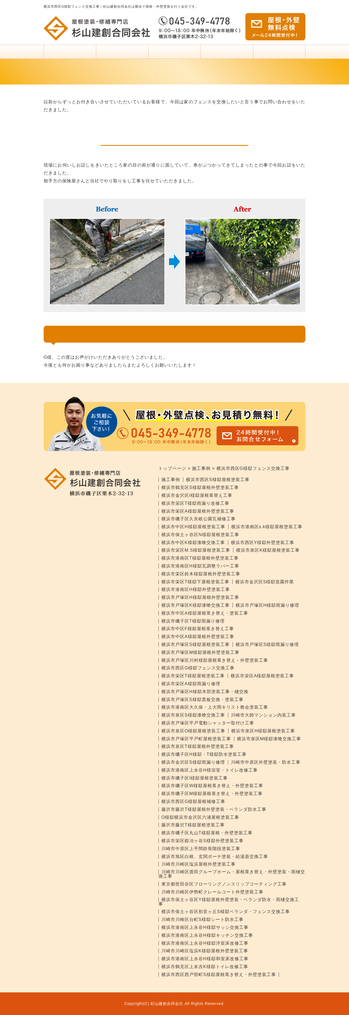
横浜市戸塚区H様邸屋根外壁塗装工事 (200, 597)
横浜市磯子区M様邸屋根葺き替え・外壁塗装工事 (212, 793)
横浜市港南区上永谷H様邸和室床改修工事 (204, 958)
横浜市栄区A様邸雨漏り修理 (190, 683)
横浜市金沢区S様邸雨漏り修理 (193, 762)
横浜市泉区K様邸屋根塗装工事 (268, 550)
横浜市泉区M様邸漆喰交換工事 (269, 738)
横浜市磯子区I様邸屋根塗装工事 (194, 778)
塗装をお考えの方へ (174, 54)
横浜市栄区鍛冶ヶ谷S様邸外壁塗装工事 (202, 840)
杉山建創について (279, 54)
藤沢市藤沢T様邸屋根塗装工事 (193, 825)
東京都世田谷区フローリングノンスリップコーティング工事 (224, 884)
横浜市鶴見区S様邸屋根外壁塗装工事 (200, 487)
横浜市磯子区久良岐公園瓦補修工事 (198, 518)
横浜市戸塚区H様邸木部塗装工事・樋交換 (204, 691)
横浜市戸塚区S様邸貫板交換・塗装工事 (202, 699)
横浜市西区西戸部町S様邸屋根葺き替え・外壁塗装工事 (218, 974)
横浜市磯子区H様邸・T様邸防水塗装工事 (203, 754)
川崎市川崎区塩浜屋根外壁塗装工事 (198, 864)
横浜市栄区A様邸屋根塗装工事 (262, 675)
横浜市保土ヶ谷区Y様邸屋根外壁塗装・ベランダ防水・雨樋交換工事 (228, 901)
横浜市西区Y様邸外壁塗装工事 (262, 542)
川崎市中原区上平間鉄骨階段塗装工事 (200, 848)
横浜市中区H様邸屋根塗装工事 (193, 526)
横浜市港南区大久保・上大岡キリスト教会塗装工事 (214, 707)
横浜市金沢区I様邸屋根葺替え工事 (196, 495)
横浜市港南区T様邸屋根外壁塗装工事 (200, 558)
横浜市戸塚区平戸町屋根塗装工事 (196, 738)
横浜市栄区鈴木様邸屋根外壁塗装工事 (200, 574)
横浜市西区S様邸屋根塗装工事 (217, 479)
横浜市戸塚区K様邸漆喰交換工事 (195, 605)
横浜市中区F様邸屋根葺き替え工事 (197, 628)
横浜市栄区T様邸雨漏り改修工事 (195, 503)
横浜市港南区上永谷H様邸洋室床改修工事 (204, 943)
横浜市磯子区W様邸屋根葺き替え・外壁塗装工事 (212, 785)
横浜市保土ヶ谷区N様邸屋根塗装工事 (200, 534)
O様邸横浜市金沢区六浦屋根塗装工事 (200, 817)
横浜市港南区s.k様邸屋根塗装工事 (266, 526)
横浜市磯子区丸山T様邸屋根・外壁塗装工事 (206, 832)
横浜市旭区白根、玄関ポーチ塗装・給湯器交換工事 (214, 856)
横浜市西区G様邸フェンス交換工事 (197, 668)
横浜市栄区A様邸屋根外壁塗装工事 (197, 511)
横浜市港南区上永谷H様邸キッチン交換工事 (207, 935)
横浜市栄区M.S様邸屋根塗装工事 (195, 550)
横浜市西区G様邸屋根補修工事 (193, 801)
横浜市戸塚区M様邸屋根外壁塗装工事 (200, 652)
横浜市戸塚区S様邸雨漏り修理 (267, 644)
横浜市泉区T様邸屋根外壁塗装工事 (197, 746)
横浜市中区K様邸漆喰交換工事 (193, 542)
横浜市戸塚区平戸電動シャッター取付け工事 (207, 723)
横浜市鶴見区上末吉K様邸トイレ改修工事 (204, 966)
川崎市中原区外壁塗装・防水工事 (265, 762)
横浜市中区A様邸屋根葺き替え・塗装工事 (204, 613)
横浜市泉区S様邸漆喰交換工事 (193, 715)
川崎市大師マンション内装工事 (263, 715)
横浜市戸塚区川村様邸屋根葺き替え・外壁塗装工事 (214, 660)
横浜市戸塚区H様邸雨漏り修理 (267, 605)
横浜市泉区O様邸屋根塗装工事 (193, 731)
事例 (227, 54)
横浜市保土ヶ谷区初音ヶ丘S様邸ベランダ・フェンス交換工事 (225, 911)
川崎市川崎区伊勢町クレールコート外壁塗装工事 (212, 892)
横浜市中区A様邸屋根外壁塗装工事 (197, 636)
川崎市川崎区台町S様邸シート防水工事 (202, 919)
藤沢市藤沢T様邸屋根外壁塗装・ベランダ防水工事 (213, 809)
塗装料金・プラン (122, 54)
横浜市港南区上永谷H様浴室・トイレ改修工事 (209, 770)
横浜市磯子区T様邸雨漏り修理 (193, 621)
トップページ (70, 51)
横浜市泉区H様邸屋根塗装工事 (263, 731)
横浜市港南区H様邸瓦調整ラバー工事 (200, 566)
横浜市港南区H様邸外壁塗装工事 (195, 589)
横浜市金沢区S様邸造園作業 (264, 581)
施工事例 (170, 479)
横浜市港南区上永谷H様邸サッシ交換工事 (204, 927)
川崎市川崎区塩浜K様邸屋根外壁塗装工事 (204, 950)
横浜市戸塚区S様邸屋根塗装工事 (195, 644)
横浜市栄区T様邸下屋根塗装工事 (195, 581)
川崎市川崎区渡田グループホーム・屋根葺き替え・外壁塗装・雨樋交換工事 (231, 873)
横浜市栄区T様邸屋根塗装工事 (193, 675)
